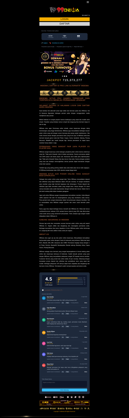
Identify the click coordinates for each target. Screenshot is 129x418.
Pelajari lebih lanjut (79, 47)
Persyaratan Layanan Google (48, 47)
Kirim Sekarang (64, 390)
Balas (85, 302)
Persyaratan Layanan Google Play (65, 47)
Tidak (67, 302)
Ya (62, 302)
